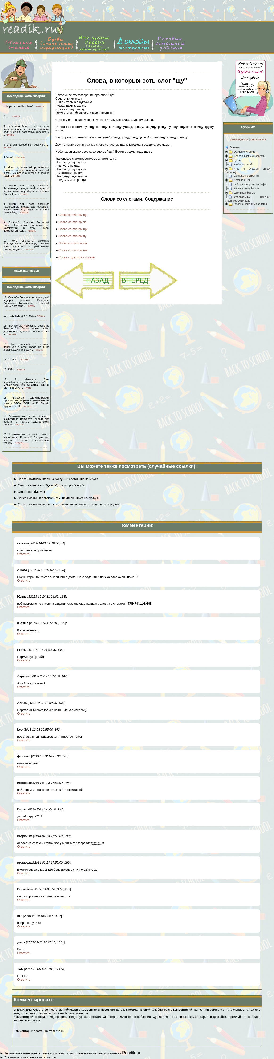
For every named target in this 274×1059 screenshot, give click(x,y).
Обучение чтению (244, 151)
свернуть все (258, 139)
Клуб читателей (243, 164)
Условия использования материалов (30, 1057)
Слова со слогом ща (72, 215)
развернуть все (239, 139)
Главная (235, 147)
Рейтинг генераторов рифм (250, 184)
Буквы (237, 160)
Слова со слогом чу (72, 236)
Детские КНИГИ (243, 179)
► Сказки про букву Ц (29, 491)
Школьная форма (244, 192)
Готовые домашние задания (250, 203)
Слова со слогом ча (72, 222)
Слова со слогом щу (72, 229)
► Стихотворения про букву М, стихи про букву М (49, 485)
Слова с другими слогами (76, 257)
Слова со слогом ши (72, 250)
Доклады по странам (246, 175)
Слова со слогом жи (72, 243)
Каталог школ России (246, 188)
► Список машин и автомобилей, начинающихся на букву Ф (56, 498)
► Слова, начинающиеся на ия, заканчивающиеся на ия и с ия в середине (67, 504)
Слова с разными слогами (249, 155)
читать (40, 106)
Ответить (23, 554)
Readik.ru (131, 1053)
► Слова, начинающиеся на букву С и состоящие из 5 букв (56, 479)
